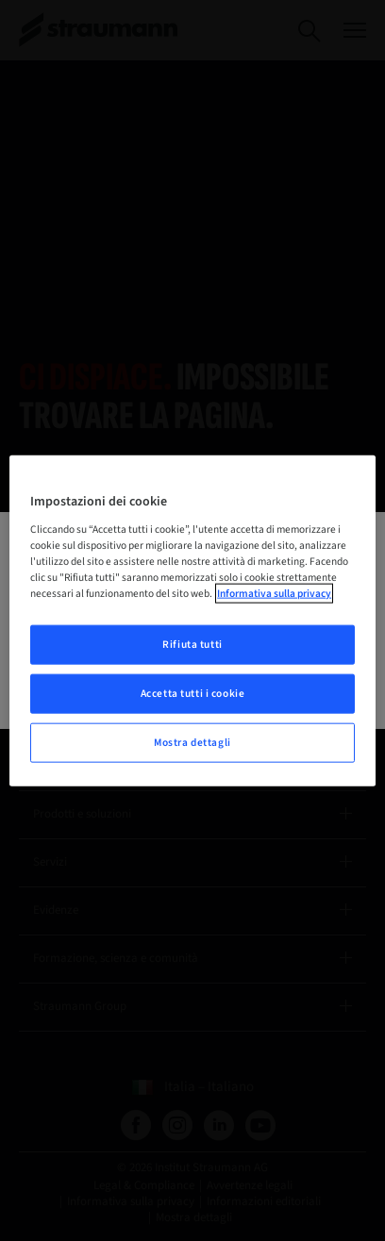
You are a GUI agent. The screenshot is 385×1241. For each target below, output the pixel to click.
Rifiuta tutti (192, 645)
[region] (192, 620)
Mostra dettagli (192, 742)
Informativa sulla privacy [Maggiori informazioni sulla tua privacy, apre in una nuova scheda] (274, 594)
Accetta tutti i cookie (193, 693)
